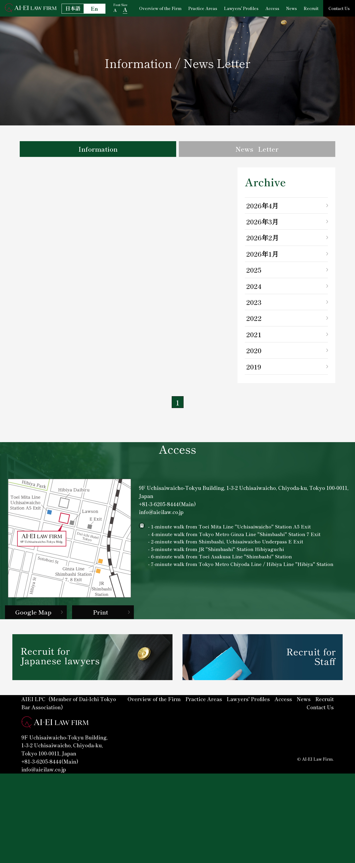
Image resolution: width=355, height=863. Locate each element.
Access (271, 8)
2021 (253, 337)
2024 (253, 288)
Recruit (310, 8)
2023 (253, 304)
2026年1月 (261, 256)
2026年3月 (261, 224)
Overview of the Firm (160, 8)
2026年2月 (261, 240)
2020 (253, 353)
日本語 (72, 8)
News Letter (257, 150)
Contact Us (339, 8)
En (94, 8)
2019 (253, 369)
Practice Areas (202, 8)
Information (98, 150)
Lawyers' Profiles (241, 8)
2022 (253, 320)
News (290, 8)
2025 (253, 272)
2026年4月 (261, 208)
